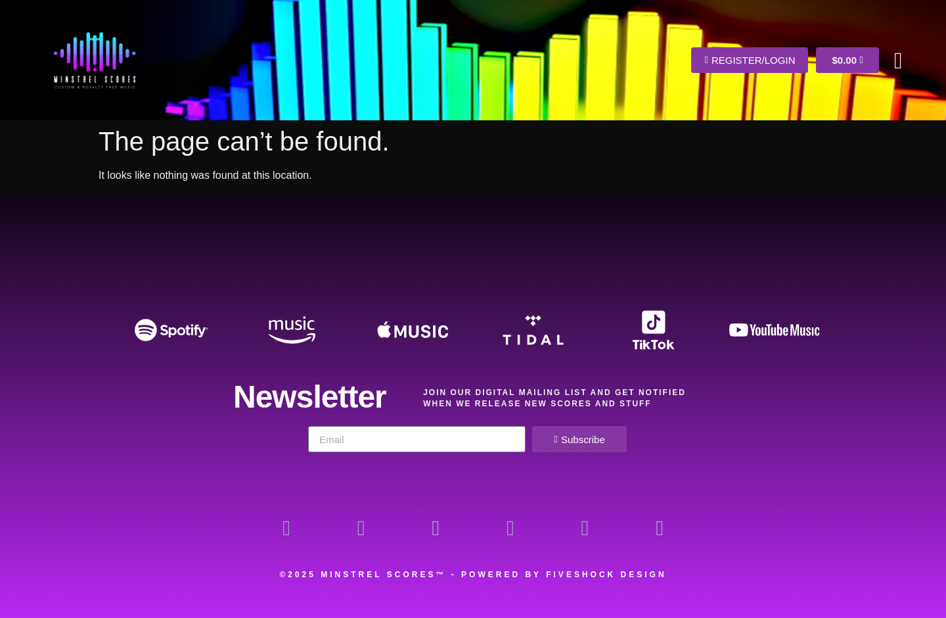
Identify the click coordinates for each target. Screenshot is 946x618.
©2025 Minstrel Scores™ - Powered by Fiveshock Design (472, 574)
